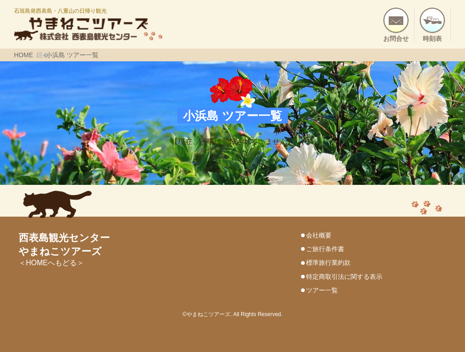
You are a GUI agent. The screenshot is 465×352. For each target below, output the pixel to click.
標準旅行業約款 (328, 262)
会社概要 (318, 235)
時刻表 (432, 38)
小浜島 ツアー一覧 (72, 55)
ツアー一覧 (322, 290)
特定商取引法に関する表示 (344, 276)
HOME (23, 55)
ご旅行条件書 (325, 249)
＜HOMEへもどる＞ (64, 251)
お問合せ (396, 38)
